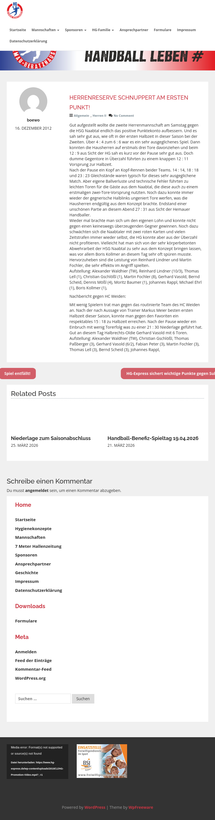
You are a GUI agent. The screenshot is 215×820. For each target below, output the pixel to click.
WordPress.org (30, 678)
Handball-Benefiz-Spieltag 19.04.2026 (153, 438)
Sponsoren (75, 30)
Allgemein (81, 115)
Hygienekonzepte (33, 528)
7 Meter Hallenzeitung (38, 546)
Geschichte (26, 572)
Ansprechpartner (134, 30)
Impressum (186, 30)
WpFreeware (140, 807)
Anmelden (26, 651)
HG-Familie (103, 30)
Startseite (18, 30)
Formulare (163, 30)
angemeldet (36, 490)
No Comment (124, 115)
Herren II (99, 115)
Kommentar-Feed (33, 669)
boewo (33, 120)
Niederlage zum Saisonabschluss (51, 438)
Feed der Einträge (33, 660)
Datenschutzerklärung (28, 41)
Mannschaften (46, 30)
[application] (37, 761)
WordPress (94, 807)
